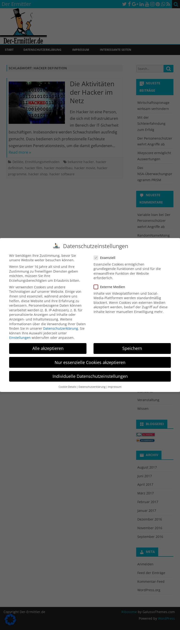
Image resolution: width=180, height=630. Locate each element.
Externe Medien (111, 285)
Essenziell (106, 256)
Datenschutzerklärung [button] (92, 385)
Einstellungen (20, 336)
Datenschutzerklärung (60, 327)
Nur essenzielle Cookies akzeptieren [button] (90, 361)
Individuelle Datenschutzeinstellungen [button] (90, 374)
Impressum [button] (114, 385)
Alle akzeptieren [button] (48, 347)
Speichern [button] (132, 347)
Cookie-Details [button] (67, 385)
